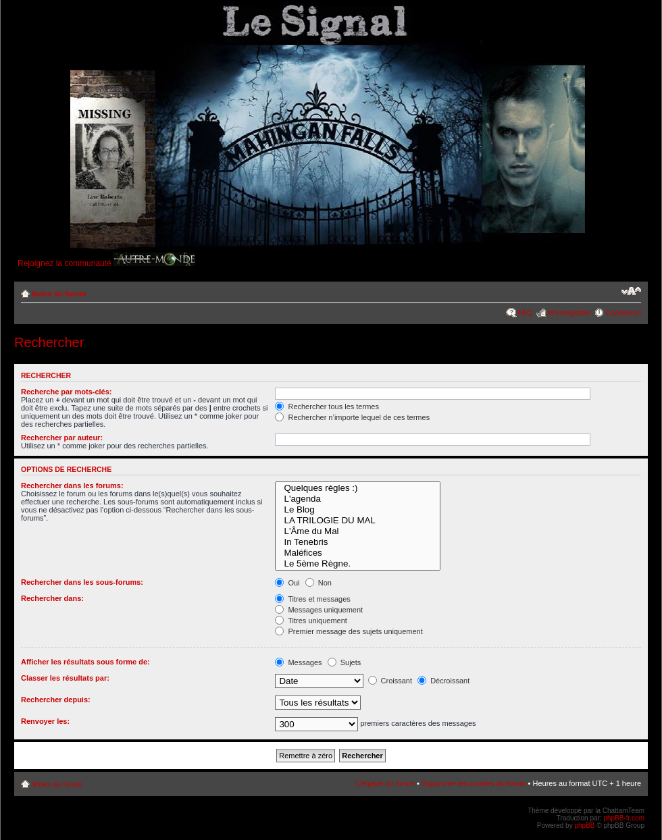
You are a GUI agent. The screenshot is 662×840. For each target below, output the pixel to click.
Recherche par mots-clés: (66, 392)
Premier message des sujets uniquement (348, 631)
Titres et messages (312, 599)
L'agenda (357, 499)
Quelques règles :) (357, 488)
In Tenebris (357, 542)
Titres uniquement (311, 620)
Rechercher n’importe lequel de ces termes (352, 417)
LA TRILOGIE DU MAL (357, 520)
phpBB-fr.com (623, 818)
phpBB (584, 825)
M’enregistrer (568, 313)
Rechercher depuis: (56, 699)
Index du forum (59, 294)
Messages (298, 662)
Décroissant (443, 681)
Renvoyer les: (45, 721)
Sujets (344, 662)
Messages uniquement (319, 610)
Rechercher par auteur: (62, 438)
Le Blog (357, 509)
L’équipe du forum (384, 783)
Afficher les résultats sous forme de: (85, 662)
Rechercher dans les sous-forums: (82, 582)
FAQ (524, 313)
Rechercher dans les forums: (72, 485)
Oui (287, 583)
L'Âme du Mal (357, 531)
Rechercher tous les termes (327, 406)
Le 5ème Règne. (357, 563)
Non (318, 583)
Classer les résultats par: (65, 678)
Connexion (623, 313)
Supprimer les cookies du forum (474, 783)
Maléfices (357, 553)
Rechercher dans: (52, 598)
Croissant (390, 681)
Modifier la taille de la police (631, 291)
